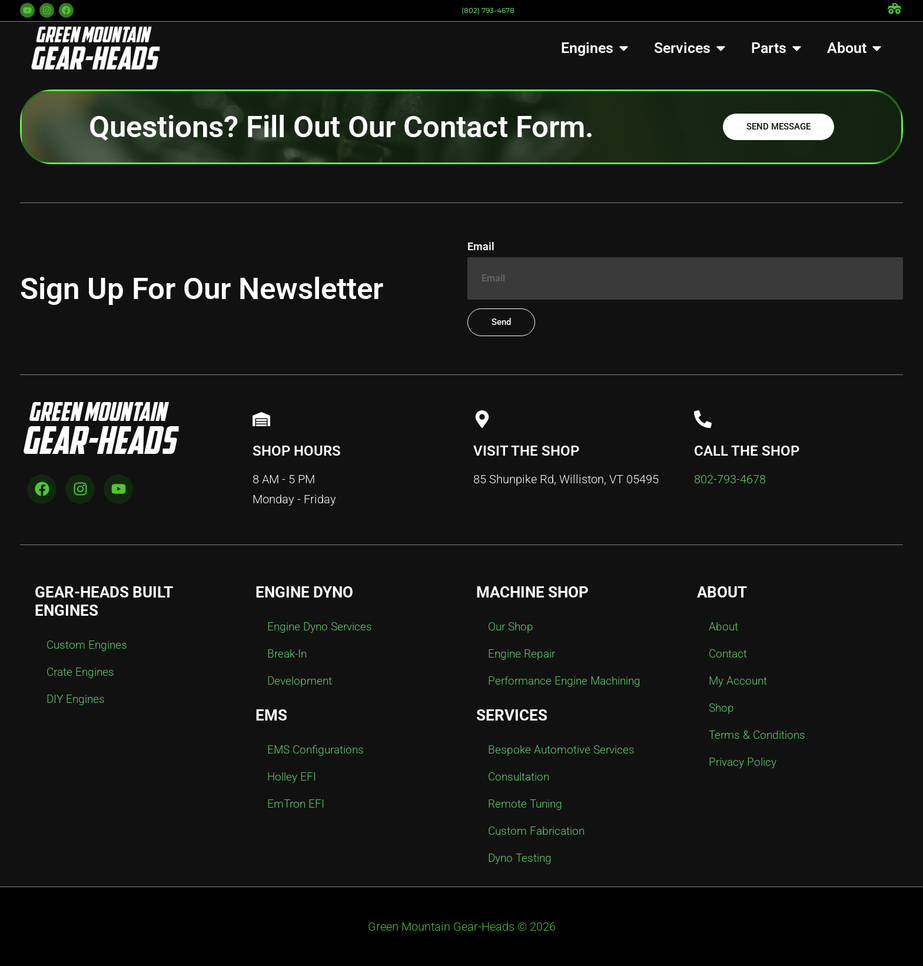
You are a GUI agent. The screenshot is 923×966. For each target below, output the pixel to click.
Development (301, 681)
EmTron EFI (297, 804)
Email (480, 247)
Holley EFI (292, 777)
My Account (739, 681)
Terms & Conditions (759, 735)
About (724, 627)
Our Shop (512, 627)
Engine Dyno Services (322, 627)
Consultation (520, 777)
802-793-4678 (730, 479)
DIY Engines (77, 699)
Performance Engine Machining (569, 681)
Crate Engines (82, 672)
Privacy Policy (745, 762)
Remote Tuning (527, 804)
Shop (722, 708)
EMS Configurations (318, 750)
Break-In (288, 654)
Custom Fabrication (539, 831)
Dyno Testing (521, 858)
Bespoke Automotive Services (564, 750)
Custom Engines (89, 645)
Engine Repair (523, 654)
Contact (729, 654)
